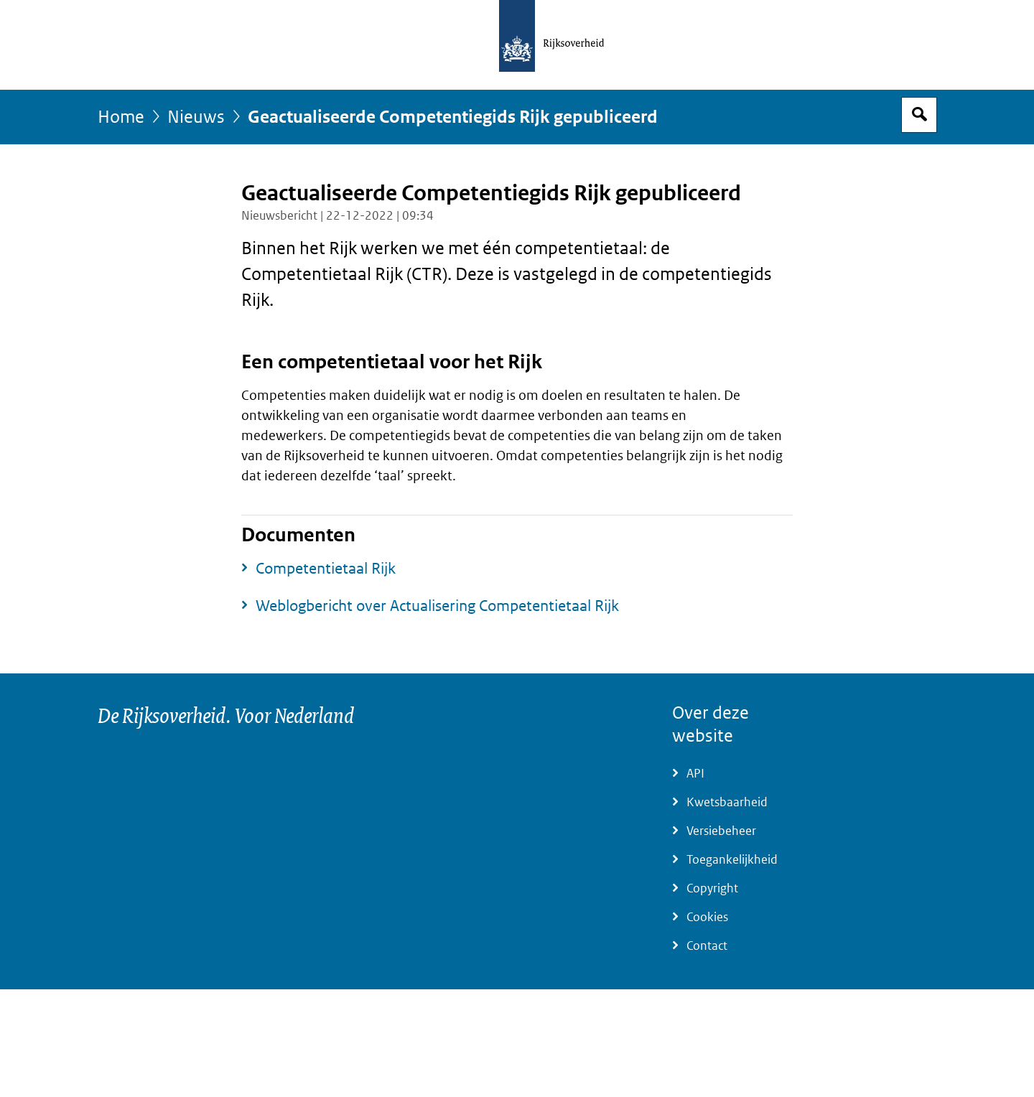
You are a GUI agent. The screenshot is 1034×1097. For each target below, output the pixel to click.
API (695, 773)
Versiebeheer (721, 831)
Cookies (707, 917)
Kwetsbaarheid (727, 802)
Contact (706, 945)
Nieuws (196, 117)
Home (121, 117)
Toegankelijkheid (732, 859)
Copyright (712, 888)
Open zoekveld (919, 115)
